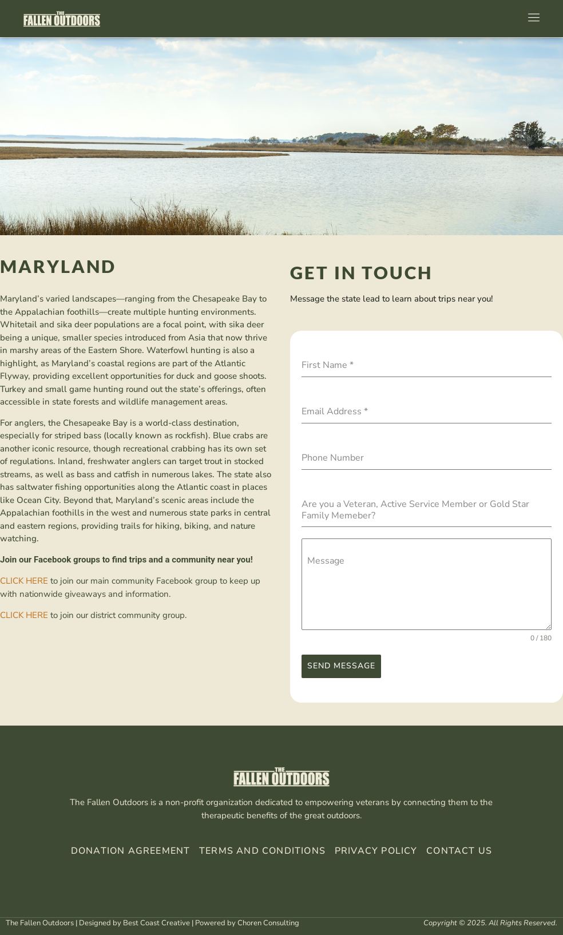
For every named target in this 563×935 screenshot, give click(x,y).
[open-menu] (531, 19)
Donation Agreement (131, 848)
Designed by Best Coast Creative (134, 921)
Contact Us (459, 848)
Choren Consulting (268, 921)
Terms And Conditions (262, 848)
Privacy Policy (375, 848)
